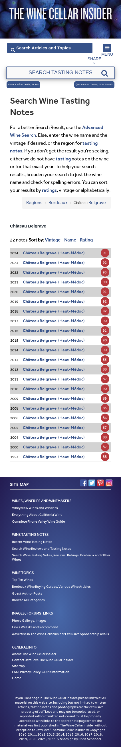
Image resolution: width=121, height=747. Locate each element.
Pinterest (100, 483)
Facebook (83, 483)
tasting (63, 159)
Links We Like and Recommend (35, 627)
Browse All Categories (28, 600)
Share (94, 59)
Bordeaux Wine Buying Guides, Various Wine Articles (51, 587)
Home (16, 678)
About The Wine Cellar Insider (34, 654)
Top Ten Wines (22, 580)
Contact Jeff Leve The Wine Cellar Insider (42, 660)
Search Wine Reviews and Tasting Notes (41, 549)
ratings (49, 190)
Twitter (91, 483)
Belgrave (97, 202)
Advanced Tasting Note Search (94, 84)
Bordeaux (58, 202)
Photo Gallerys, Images (29, 621)
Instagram (109, 483)
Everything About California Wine (37, 515)
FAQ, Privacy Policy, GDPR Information (40, 672)
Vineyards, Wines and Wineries (35, 508)
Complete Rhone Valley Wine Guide (38, 521)
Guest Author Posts (27, 593)
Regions (34, 202)
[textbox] (60, 73)
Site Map (18, 666)
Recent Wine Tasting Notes (23, 84)
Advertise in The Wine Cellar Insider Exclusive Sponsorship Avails (60, 634)
